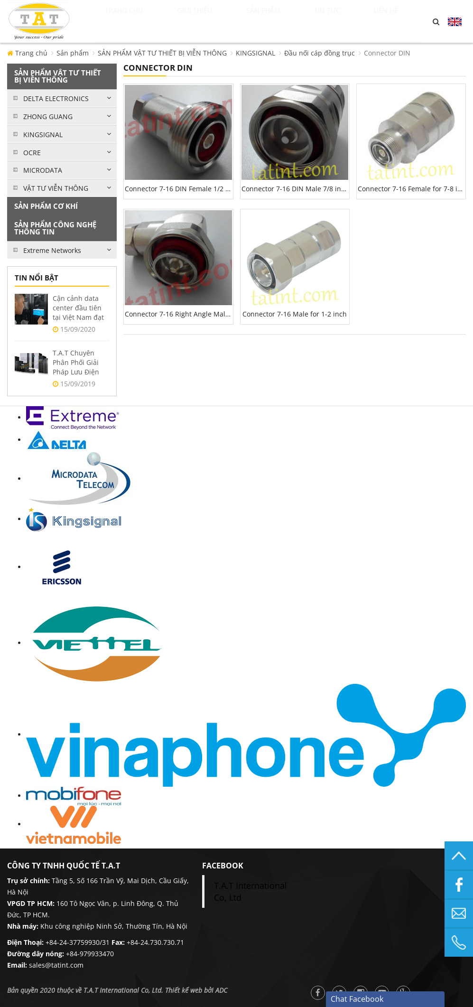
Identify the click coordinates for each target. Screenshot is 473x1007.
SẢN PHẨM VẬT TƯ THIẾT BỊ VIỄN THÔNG (162, 52)
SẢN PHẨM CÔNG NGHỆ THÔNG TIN (55, 228)
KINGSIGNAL (255, 52)
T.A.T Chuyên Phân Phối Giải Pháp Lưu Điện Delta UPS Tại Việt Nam (81, 371)
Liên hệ (396, 21)
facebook (222, 865)
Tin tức (343, 21)
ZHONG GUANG (48, 116)
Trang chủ (134, 21)
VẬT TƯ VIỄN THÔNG (55, 188)
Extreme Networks (52, 250)
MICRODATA (42, 170)
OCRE (32, 152)
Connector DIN (387, 52)
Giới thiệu (209, 21)
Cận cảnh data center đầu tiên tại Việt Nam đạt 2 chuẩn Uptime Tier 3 (78, 317)
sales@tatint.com (56, 965)
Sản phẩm (280, 21)
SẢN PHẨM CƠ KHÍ (46, 206)
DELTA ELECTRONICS (56, 98)
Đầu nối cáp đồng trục (319, 52)
